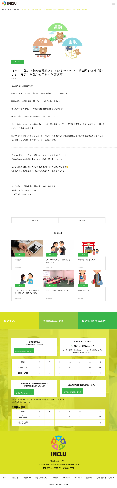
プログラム (78, 478)
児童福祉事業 (27, 478)
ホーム (5, 478)
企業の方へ (66, 478)
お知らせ (15, 478)
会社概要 (89, 478)
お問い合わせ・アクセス (24, 352)
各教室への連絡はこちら (72, 392)
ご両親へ (55, 478)
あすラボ (17, 61)
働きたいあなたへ (41, 478)
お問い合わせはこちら (24, 393)
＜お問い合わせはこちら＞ (22, 194)
